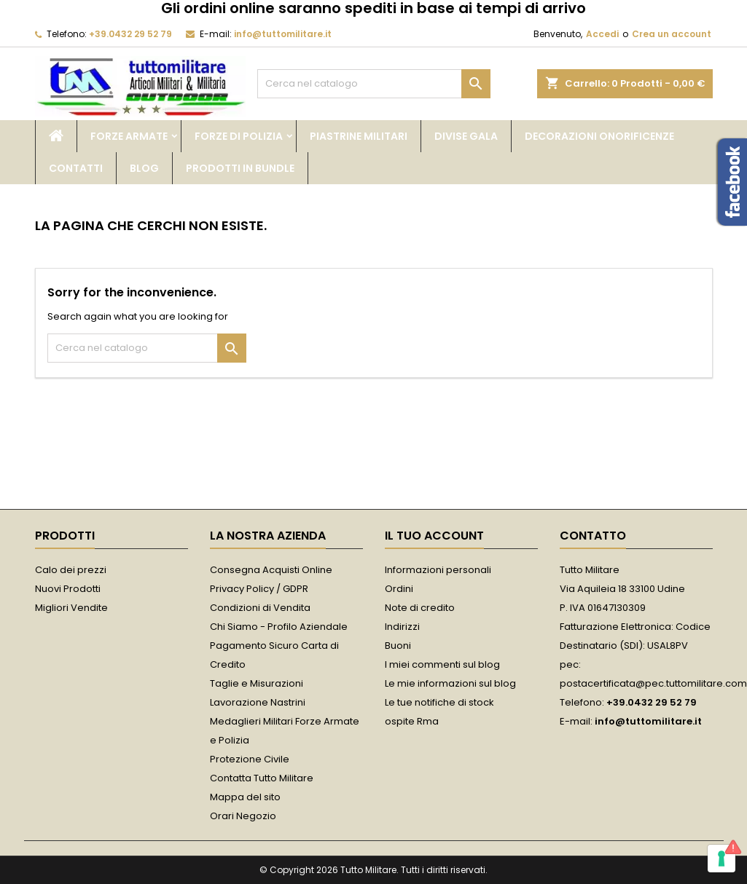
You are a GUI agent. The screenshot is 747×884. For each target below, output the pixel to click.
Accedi (602, 34)
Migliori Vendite (71, 608)
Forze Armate (129, 136)
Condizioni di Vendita (260, 608)
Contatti (76, 168)
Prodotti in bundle (240, 168)
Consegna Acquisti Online (271, 570)
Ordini (399, 589)
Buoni (398, 645)
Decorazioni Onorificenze (599, 136)
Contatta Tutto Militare (261, 778)
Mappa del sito (245, 797)
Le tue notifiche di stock (439, 702)
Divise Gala (466, 136)
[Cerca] (373, 83)
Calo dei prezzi (70, 570)
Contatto (593, 535)
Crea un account (671, 34)
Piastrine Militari (358, 136)
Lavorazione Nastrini (257, 702)
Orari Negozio (243, 816)
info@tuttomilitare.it (283, 34)
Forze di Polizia (239, 136)
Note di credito (420, 608)
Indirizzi (402, 627)
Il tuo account (434, 535)
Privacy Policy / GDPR (259, 589)
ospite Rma (412, 721)
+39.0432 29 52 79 (130, 34)
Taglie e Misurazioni (256, 683)
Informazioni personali (438, 570)
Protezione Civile (249, 759)
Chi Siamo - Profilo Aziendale (279, 627)
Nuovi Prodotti (68, 589)
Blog (144, 168)
